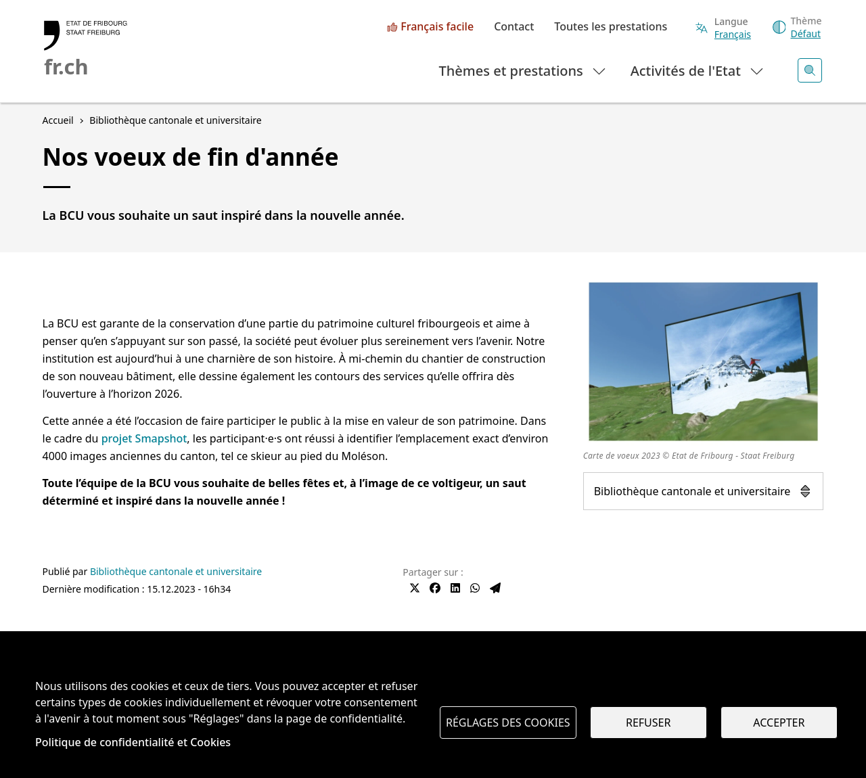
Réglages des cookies (508, 722)
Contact (514, 27)
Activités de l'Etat (698, 70)
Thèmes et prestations (523, 70)
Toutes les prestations (610, 27)
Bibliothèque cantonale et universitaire (703, 491)
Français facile (437, 27)
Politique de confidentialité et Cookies (133, 742)
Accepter (778, 722)
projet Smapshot (144, 438)
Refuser (648, 722)
